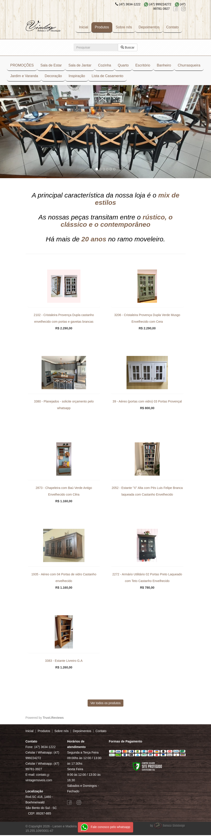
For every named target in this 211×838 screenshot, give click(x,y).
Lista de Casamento (107, 76)
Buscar (127, 47)
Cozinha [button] (104, 65)
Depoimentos (149, 27)
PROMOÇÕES (22, 65)
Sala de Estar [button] (51, 65)
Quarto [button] (123, 65)
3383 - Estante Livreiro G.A (64, 661)
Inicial (83, 27)
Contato (172, 27)
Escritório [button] (142, 65)
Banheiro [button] (164, 65)
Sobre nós (124, 27)
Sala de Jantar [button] (79, 65)
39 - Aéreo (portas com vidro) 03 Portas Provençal (147, 402)
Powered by (45, 718)
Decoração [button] (53, 76)
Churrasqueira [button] (189, 65)
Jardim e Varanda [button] (24, 76)
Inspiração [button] (76, 76)
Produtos (102, 27)
